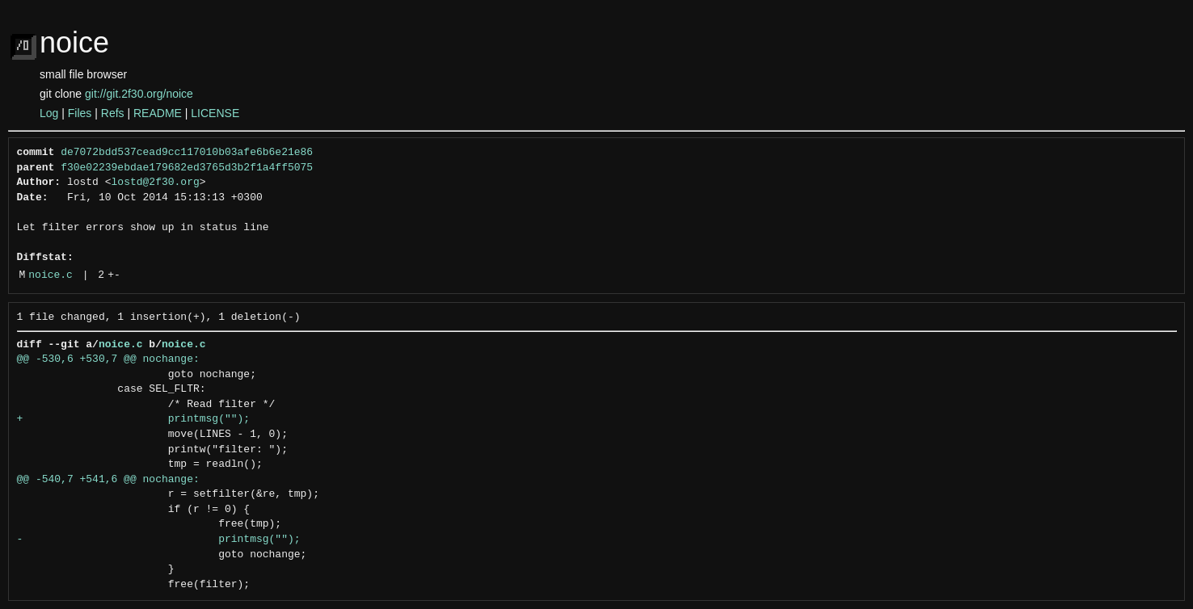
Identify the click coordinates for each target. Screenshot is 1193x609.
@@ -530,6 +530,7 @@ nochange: (108, 359)
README (157, 113)
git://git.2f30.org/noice (139, 93)
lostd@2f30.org (156, 182)
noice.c (50, 275)
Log (49, 113)
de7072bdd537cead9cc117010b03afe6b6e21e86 (187, 152)
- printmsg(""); (159, 539)
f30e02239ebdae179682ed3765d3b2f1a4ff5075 (187, 168)
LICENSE (215, 113)
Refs (112, 113)
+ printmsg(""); (134, 419)
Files (80, 113)
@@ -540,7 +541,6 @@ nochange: (108, 479)
